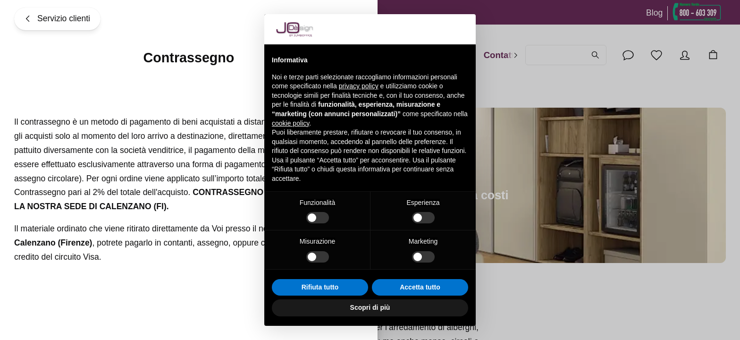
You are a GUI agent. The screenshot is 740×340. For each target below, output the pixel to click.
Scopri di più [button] (370, 307)
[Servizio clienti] (57, 19)
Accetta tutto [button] (420, 287)
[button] (463, 29)
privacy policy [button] (358, 86)
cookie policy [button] (290, 123)
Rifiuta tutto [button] (320, 287)
